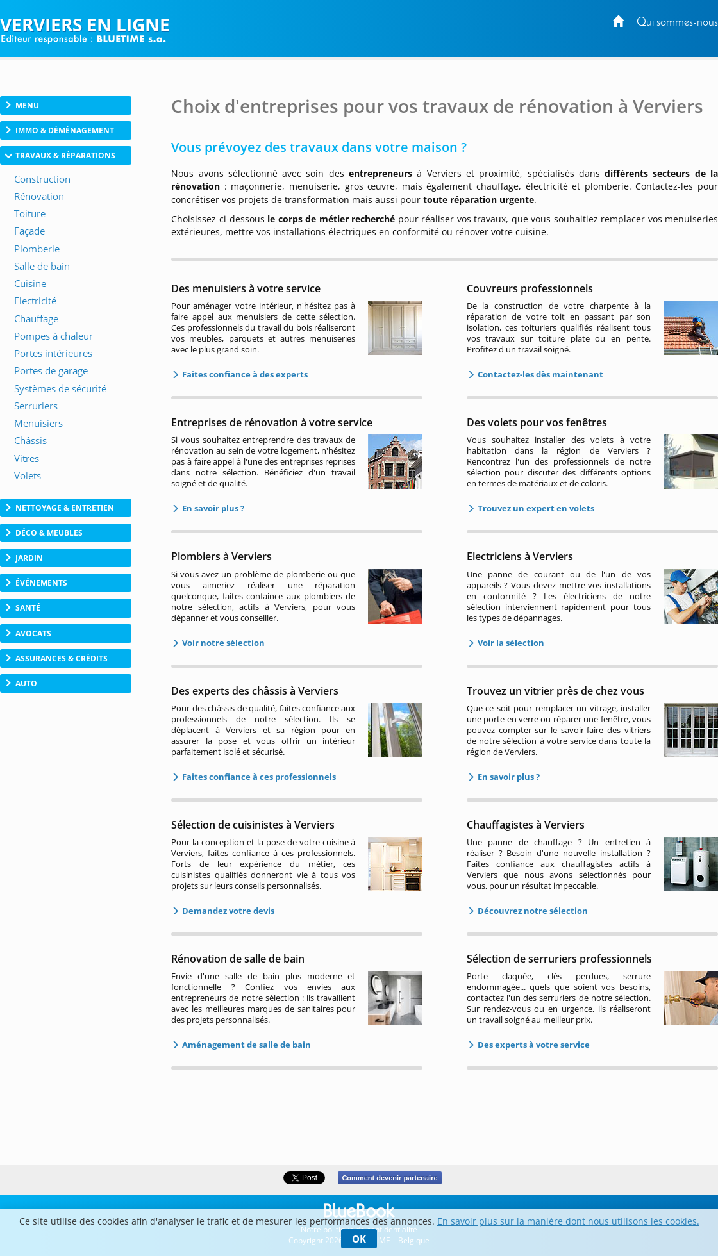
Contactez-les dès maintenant (539, 374)
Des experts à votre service (533, 1044)
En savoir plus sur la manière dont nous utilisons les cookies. (568, 1221)
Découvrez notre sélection (532, 910)
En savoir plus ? (212, 508)
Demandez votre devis (227, 910)
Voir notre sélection (222, 643)
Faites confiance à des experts (244, 374)
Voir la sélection (510, 643)
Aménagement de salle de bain (245, 1044)
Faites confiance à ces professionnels (258, 776)
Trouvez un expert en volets (535, 508)
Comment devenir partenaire (389, 1178)
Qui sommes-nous (677, 23)
